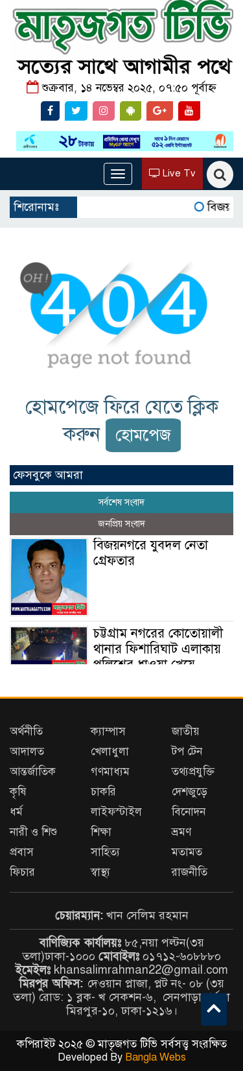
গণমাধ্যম (110, 771)
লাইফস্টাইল (116, 812)
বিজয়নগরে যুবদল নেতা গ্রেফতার (150, 553)
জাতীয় (186, 731)
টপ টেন (187, 751)
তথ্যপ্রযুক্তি (193, 771)
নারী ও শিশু (33, 832)
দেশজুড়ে (189, 792)
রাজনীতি (189, 872)
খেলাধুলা (110, 751)
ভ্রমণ (181, 832)
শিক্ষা (101, 832)
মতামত (187, 852)
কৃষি (18, 792)
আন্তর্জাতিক (33, 771)
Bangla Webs (155, 1057)
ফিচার (22, 872)
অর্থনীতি (26, 731)
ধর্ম (16, 812)
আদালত (27, 751)
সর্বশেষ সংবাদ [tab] (121, 502)
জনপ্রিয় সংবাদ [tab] (121, 523)
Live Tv (172, 173)
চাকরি (103, 792)
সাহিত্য (105, 852)
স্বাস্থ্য (100, 872)
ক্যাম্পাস (108, 731)
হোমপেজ (143, 435)
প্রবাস (22, 852)
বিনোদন (188, 812)
